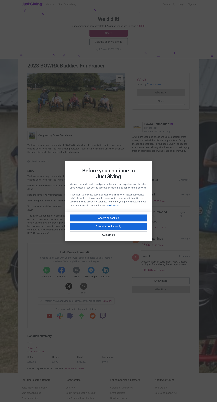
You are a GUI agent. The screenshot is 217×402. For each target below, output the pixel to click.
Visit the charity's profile (108, 41)
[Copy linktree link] (81, 317)
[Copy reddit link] (93, 316)
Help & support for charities (80, 398)
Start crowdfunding (31, 393)
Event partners (117, 393)
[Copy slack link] (60, 316)
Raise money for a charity (34, 387)
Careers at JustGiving (166, 393)
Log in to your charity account (81, 393)
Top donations (142, 172)
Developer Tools (118, 398)
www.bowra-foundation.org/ (157, 131)
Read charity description (145, 156)
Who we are (161, 387)
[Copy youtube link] (49, 316)
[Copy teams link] (70, 316)
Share (108, 33)
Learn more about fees (74, 368)
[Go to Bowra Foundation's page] (137, 127)
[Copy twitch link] (103, 316)
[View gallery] (119, 78)
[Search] (168, 4)
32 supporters (153, 84)
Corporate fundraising (121, 387)
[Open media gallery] (76, 100)
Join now (70, 387)
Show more (163, 284)
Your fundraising (29, 398)
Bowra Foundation (62, 135)
